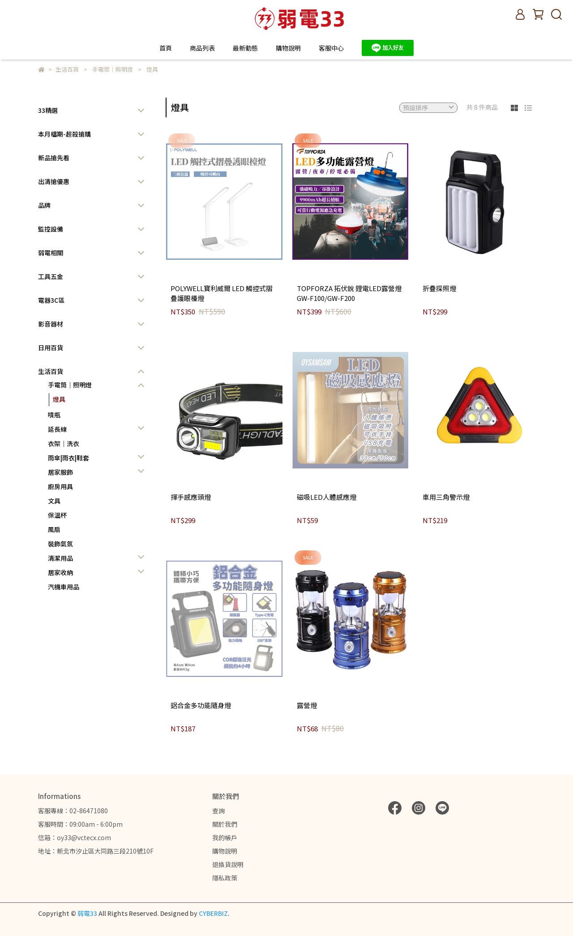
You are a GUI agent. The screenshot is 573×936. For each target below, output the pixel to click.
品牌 (44, 205)
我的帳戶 (224, 837)
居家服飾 (60, 472)
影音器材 (50, 323)
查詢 (218, 810)
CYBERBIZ (213, 913)
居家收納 (60, 572)
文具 (54, 500)
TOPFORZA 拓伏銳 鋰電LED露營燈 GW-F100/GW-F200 (349, 293)
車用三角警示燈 (446, 497)
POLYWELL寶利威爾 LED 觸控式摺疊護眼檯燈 (222, 293)
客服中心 (331, 47)
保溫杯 (57, 515)
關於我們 (224, 824)
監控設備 (50, 228)
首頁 (165, 47)
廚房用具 (60, 486)
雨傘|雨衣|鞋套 (68, 457)
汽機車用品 (63, 586)
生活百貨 (50, 371)
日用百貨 (50, 347)
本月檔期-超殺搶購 (64, 133)
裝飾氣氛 (60, 543)
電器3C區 (51, 300)
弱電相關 (50, 252)
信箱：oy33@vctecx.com (74, 837)
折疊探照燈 (439, 288)
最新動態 (245, 47)
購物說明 (224, 850)
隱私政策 (224, 877)
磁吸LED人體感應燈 (326, 497)
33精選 (48, 110)
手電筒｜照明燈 (70, 384)
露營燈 (307, 705)
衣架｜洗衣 (63, 443)
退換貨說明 (228, 864)
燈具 (59, 399)
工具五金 (50, 276)
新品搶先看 (53, 157)
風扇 (54, 529)
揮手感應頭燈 (191, 497)
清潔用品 (60, 558)
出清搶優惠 (53, 181)
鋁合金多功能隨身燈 (201, 705)
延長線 (57, 429)
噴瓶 (54, 414)
